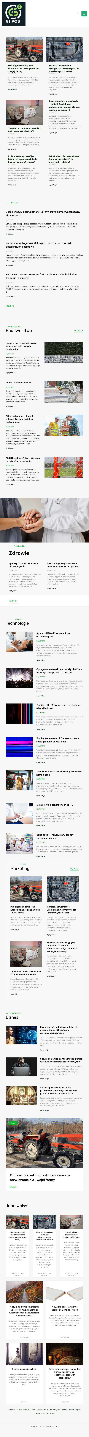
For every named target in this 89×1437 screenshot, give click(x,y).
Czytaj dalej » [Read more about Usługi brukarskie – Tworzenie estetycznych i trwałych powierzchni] (10, 372)
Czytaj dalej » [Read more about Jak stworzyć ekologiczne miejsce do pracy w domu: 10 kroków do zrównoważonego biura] (44, 1050)
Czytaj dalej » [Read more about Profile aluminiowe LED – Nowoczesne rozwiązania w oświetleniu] (40, 762)
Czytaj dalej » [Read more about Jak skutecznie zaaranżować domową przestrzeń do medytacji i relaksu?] (53, 185)
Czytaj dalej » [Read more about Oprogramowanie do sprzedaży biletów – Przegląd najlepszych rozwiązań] (40, 696)
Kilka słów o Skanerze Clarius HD (54, 804)
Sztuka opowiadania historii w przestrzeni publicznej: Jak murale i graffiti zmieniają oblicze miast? (58, 1090)
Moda (64, 1409)
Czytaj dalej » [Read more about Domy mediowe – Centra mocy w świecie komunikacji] (40, 796)
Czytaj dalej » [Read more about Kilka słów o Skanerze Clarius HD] (40, 825)
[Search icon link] (78, 13)
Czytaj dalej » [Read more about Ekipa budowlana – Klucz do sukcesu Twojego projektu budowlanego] (10, 448)
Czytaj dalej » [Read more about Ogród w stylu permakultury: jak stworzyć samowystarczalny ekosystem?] (10, 234)
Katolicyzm (55, 1409)
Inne (52, 1413)
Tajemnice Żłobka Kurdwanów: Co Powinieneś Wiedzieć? (71, 1234)
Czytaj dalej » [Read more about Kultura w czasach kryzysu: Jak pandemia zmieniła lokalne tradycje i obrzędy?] (10, 296)
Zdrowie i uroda (41, 1413)
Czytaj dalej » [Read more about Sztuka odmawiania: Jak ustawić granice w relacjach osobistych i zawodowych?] (44, 1079)
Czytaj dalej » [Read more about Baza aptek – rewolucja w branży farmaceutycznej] (40, 856)
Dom (33, 1409)
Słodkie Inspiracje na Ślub (24, 1369)
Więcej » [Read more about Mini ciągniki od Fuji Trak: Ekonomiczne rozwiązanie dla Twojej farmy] (13, 1187)
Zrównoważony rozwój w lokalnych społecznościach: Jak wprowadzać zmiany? (22, 159)
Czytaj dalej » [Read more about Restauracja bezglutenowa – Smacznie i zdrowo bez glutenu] (51, 588)
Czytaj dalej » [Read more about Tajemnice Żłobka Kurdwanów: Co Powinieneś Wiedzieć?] (12, 149)
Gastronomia (42, 1409)
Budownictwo (23, 1409)
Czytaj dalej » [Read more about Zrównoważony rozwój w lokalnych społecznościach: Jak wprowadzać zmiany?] (12, 185)
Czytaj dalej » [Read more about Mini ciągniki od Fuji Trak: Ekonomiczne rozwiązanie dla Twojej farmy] (12, 89)
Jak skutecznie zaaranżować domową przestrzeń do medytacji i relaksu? (64, 159)
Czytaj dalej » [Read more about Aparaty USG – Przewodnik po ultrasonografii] (13, 591)
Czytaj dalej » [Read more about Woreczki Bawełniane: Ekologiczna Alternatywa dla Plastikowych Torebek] (53, 94)
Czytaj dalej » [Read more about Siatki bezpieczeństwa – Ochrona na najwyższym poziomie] (10, 484)
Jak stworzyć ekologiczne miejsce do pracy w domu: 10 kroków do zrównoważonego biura (59, 1030)
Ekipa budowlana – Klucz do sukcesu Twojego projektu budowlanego (20, 419)
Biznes (12, 1409)
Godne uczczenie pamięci (18, 382)
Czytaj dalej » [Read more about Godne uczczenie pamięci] (10, 406)
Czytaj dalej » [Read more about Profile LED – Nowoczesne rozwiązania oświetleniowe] (40, 729)
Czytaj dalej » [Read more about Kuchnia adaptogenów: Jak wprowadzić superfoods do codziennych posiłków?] (10, 265)
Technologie (74, 1409)
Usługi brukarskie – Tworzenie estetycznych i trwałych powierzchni (21, 346)
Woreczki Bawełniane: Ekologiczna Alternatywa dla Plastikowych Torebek (64, 68)
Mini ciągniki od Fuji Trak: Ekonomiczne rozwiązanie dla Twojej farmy (23, 68)
